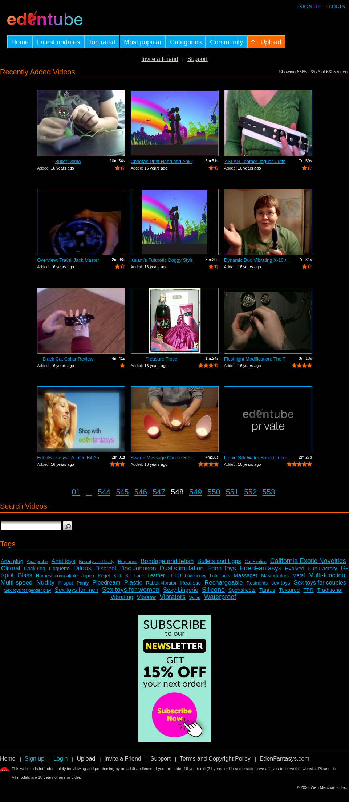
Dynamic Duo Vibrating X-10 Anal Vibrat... (255, 260)
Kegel (104, 575)
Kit (128, 575)
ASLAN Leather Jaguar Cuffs (254, 161)
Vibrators (172, 597)
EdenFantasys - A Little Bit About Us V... (68, 457)
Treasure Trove (162, 359)
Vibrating (121, 597)
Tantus (267, 590)
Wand (194, 597)
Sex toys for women (130, 589)
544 (104, 492)
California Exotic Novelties (308, 561)
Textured (289, 590)
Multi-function (326, 575)
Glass (24, 575)
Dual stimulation (182, 568)
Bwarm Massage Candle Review (161, 457)
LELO (174, 575)
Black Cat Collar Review (67, 359)
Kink (117, 575)
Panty (83, 583)
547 (159, 492)
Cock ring (34, 568)
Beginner (127, 561)
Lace (139, 575)
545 (122, 492)
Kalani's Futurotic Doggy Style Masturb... (161, 260)
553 (269, 492)
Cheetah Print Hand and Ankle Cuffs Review (161, 161)
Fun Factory (322, 568)
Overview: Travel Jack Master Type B (68, 260)
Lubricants (220, 575)
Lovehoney (195, 575)
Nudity (45, 582)
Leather (156, 575)
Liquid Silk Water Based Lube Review (255, 457)
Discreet (106, 568)
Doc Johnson (138, 568)
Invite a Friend (159, 59)
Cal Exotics (256, 561)
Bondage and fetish (167, 561)
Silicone (213, 589)
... (89, 492)
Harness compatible (57, 575)
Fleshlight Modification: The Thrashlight (255, 359)
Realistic (190, 582)
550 (213, 492)
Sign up (309, 6)
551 (232, 492)
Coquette (59, 568)
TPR (308, 590)
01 (76, 492)
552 (250, 492)
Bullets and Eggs (219, 561)
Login (336, 6)
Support (197, 59)
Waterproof (220, 597)
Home (8, 759)
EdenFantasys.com (284, 759)
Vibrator (146, 597)
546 (140, 492)
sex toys (280, 583)
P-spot (65, 583)
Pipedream (106, 582)
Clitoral (10, 568)
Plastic (133, 582)
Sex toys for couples (320, 582)
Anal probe (37, 561)
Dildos (82, 568)
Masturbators (275, 575)
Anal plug (12, 561)
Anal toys (64, 561)
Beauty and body (96, 561)
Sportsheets (242, 590)
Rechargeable (223, 582)
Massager (245, 575)
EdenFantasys (260, 568)
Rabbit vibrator (161, 583)
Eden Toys (221, 568)
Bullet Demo (68, 161)
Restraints (257, 583)
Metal (298, 575)
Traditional (329, 590)
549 (195, 492)
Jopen (87, 575)
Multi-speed (17, 582)
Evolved (294, 568)
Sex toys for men (76, 590)
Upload (86, 759)
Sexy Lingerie (180, 590)
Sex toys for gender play (27, 590)
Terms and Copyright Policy (215, 759)
